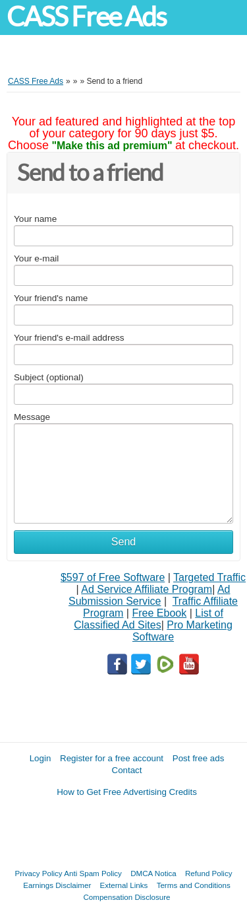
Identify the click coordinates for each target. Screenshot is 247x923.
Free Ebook (159, 613)
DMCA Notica (153, 873)
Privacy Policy (39, 873)
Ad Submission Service (149, 595)
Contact (127, 770)
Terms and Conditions (194, 885)
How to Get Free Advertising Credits (127, 792)
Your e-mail (36, 258)
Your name (35, 219)
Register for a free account (111, 758)
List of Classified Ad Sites (148, 619)
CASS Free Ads (86, 17)
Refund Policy (209, 873)
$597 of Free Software (113, 577)
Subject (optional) (49, 377)
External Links (124, 885)
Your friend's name (51, 298)
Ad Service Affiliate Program (146, 589)
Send (123, 541)
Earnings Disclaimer (57, 885)
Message (32, 417)
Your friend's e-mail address (69, 338)
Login (40, 758)
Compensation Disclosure (126, 897)
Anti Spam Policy (93, 873)
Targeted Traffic (209, 577)
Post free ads (199, 758)
